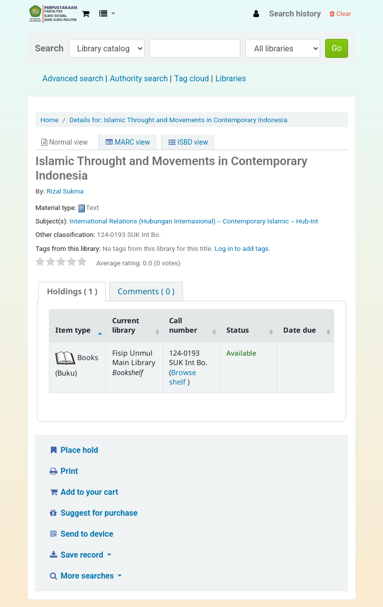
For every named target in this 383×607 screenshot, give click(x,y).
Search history (295, 13)
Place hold (73, 450)
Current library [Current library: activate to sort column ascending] (125, 325)
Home (49, 120)
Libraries (230, 78)
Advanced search (72, 78)
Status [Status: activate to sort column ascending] (237, 330)
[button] (85, 14)
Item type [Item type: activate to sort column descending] (73, 330)
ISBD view (188, 142)
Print (63, 471)
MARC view (128, 142)
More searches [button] (82, 576)
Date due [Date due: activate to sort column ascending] (299, 330)
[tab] (72, 291)
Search (49, 48)
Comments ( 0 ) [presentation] (146, 291)
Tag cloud (191, 78)
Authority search (139, 78)
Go (337, 48)
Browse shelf (182, 377)
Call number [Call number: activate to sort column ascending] (183, 325)
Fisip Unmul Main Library (53, 14)
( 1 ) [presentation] (72, 291)
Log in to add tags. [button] (242, 248)
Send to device (80, 534)
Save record (76, 555)
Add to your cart (83, 492)
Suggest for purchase (93, 513)
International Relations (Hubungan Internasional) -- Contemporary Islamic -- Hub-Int (193, 221)
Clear (340, 13)
